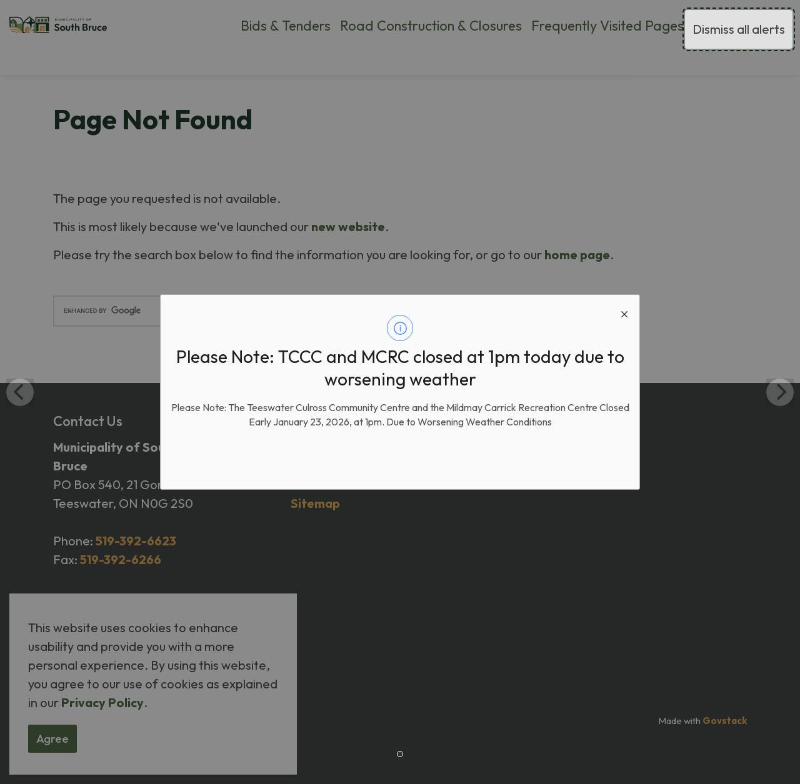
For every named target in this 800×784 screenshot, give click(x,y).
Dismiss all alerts (738, 29)
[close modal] (624, 310)
